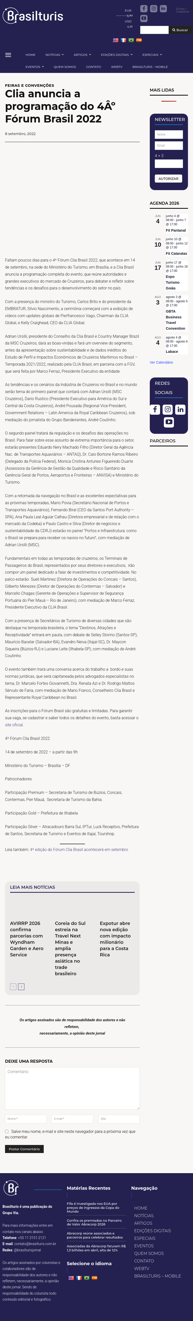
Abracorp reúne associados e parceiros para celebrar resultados (95, 1235)
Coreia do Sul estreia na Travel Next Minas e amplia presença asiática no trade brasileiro (70, 948)
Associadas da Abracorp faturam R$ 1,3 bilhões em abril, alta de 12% (96, 1248)
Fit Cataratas (176, 253)
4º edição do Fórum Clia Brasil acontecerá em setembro (79, 849)
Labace (172, 352)
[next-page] (21, 987)
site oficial (14, 724)
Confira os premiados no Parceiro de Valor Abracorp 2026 (94, 1222)
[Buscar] (180, 30)
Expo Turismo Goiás (172, 282)
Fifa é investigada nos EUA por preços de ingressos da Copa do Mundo (93, 1207)
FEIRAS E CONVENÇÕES (29, 85)
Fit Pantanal (176, 230)
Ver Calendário (161, 362)
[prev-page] (13, 987)
